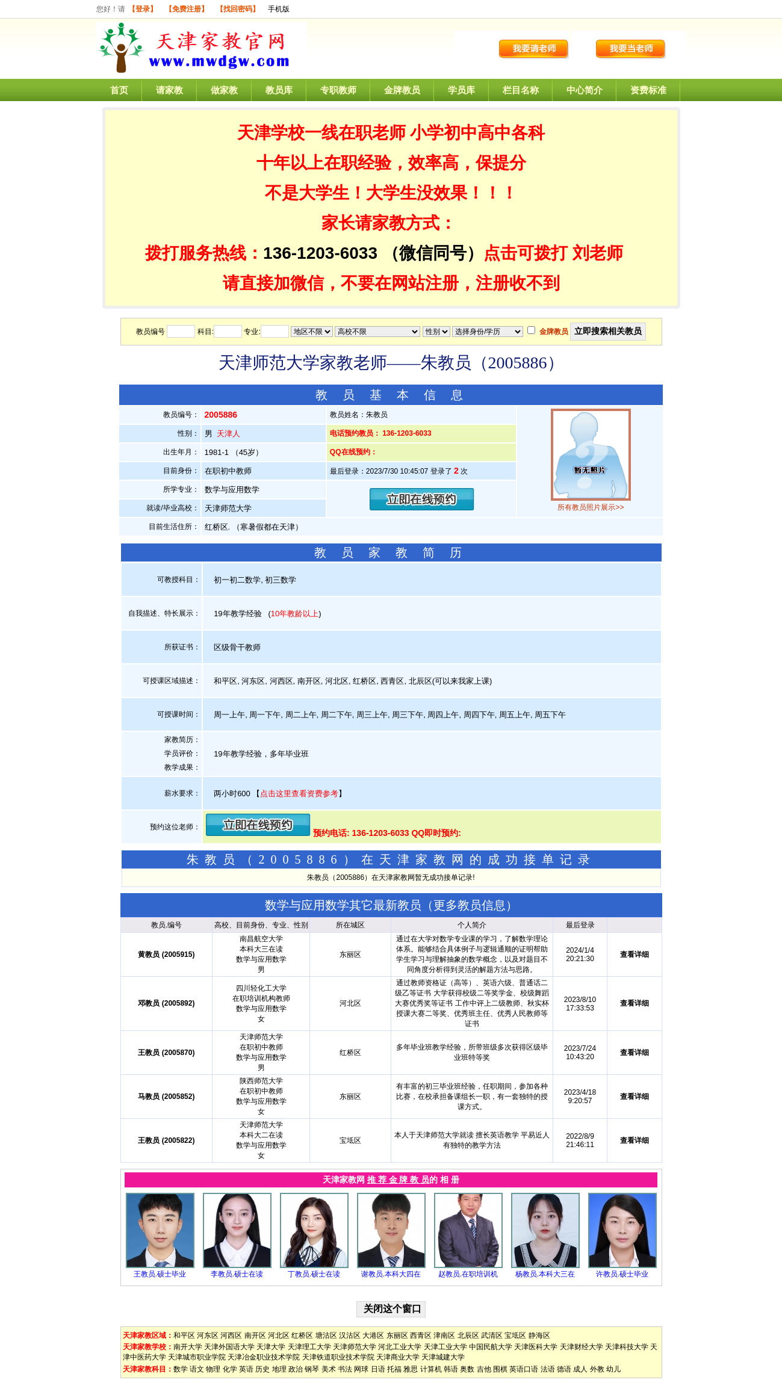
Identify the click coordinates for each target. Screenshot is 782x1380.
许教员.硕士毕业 (622, 1274)
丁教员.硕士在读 (314, 1274)
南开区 (255, 1335)
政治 (295, 1369)
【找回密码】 (237, 9)
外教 (597, 1369)
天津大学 (270, 1347)
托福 (394, 1369)
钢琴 (312, 1369)
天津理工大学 (309, 1347)
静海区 (539, 1335)
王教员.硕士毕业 (160, 1274)
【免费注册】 (186, 9)
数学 (180, 1369)
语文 (197, 1369)
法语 (548, 1369)
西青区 (421, 1335)
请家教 (169, 90)
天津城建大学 (443, 1357)
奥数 (467, 1369)
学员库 (461, 90)
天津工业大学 (445, 1347)
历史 (262, 1369)
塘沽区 (326, 1335)
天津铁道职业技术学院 (338, 1357)
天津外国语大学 (229, 1347)
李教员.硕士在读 (237, 1274)
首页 (119, 90)
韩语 (451, 1369)
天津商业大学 (398, 1357)
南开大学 (187, 1347)
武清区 (492, 1335)
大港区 (373, 1335)
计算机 (431, 1369)
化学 (230, 1369)
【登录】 (142, 9)
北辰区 (468, 1335)
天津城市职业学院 (197, 1357)
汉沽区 (350, 1335)
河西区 (231, 1335)
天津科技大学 (626, 1347)
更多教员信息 (469, 905)
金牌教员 (402, 90)
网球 (361, 1369)
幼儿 (613, 1369)
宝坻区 (515, 1335)
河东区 (208, 1335)
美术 (328, 1369)
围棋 (500, 1369)
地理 (279, 1369)
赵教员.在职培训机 (468, 1274)
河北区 (279, 1335)
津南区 (444, 1335)
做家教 (224, 90)
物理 (213, 1369)
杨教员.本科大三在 (545, 1274)
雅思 (410, 1369)
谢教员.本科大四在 (391, 1274)
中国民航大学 (490, 1347)
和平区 (184, 1335)
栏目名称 (521, 90)
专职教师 (338, 90)
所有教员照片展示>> (590, 507)
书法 (345, 1369)
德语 (564, 1369)
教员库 (279, 90)
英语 (246, 1369)
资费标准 (648, 90)
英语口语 (523, 1369)
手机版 (279, 9)
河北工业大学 (399, 1347)
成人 (580, 1369)
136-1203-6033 (320, 253)
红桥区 (302, 1335)
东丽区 (397, 1335)
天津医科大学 (535, 1347)
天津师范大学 (354, 1347)
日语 (378, 1369)
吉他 (484, 1369)
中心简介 (584, 90)
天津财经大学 (581, 1347)
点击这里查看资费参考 (299, 793)
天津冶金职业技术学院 (264, 1357)
